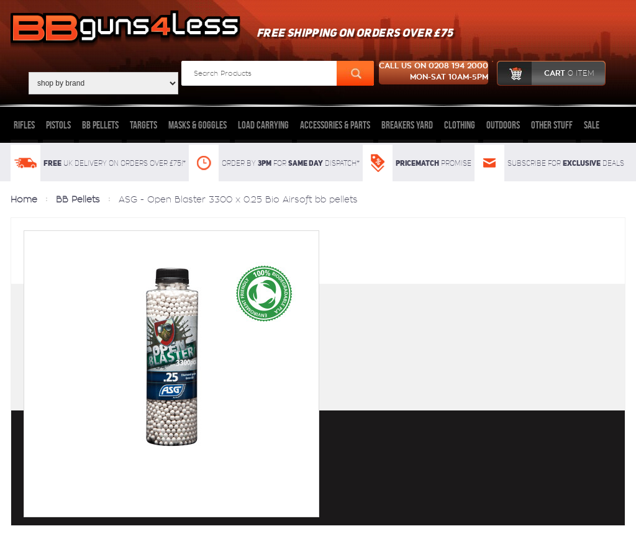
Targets (143, 124)
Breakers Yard (407, 124)
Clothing (459, 124)
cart (545, 73)
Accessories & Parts (335, 124)
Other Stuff (552, 124)
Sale (591, 124)
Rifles (24, 124)
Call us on (433, 72)
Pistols (58, 124)
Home (24, 199)
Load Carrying (263, 124)
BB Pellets (100, 124)
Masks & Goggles (197, 124)
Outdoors (503, 124)
